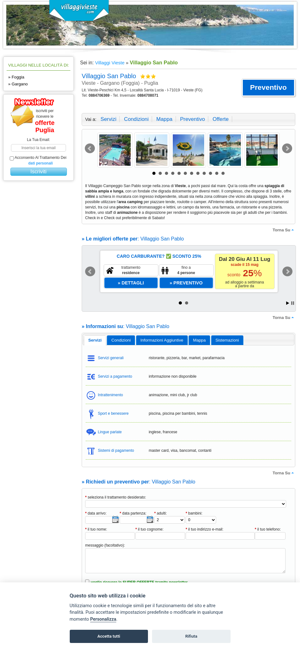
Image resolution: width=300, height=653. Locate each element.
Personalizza (103, 619)
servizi (108, 119)
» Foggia (16, 77)
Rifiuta (191, 636)
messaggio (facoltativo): (105, 545)
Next (287, 148)
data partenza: (133, 513)
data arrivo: (95, 513)
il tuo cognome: (149, 529)
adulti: (160, 513)
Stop (292, 303)
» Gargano (18, 84)
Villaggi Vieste (110, 62)
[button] (268, 87)
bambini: (194, 513)
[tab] (95, 340)
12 (223, 173)
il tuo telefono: (268, 529)
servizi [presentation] (95, 340)
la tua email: (38, 140)
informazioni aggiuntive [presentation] (161, 340)
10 (210, 173)
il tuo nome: (96, 529)
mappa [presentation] (199, 340)
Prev (90, 148)
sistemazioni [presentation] (227, 340)
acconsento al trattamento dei (38, 160)
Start (287, 303)
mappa (164, 119)
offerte (221, 119)
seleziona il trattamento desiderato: (115, 497)
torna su (284, 229)
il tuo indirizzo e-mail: (204, 529)
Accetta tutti (108, 636)
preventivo (192, 119)
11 (216, 173)
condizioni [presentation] (121, 340)
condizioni (136, 119)
